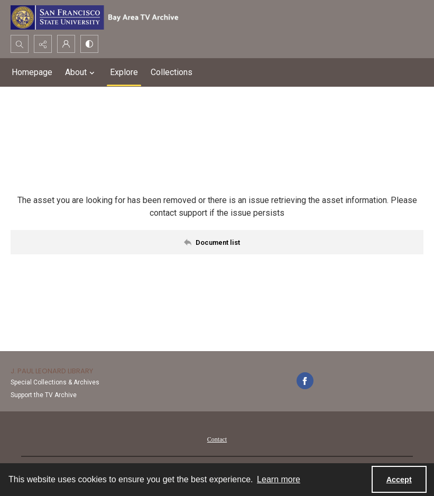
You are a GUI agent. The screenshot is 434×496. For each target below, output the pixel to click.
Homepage (32, 72)
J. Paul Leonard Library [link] (52, 371)
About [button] (81, 72)
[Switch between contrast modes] (89, 43)
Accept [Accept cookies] (399, 479)
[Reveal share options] (42, 43)
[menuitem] (217, 439)
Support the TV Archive (44, 395)
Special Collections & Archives (55, 382)
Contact (217, 439)
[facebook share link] (305, 380)
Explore (124, 72)
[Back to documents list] (217, 242)
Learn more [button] (278, 479)
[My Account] (66, 43)
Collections (171, 72)
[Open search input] (19, 43)
